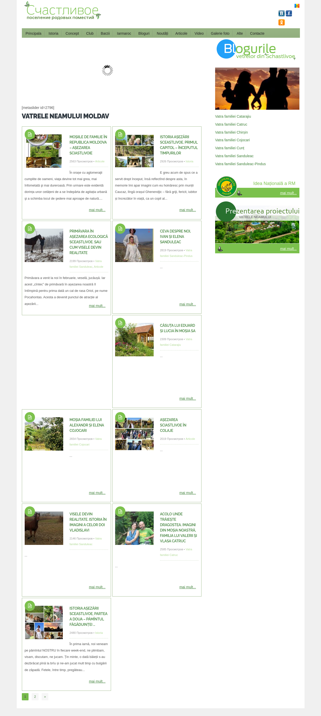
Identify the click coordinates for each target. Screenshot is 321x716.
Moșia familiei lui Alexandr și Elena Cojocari (87, 425)
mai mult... (97, 210)
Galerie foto (220, 33)
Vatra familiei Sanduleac (234, 156)
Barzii (105, 33)
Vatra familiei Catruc (231, 124)
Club (90, 33)
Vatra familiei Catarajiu (233, 116)
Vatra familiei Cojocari (232, 140)
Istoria (53, 33)
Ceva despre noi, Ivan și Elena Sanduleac (175, 236)
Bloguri (144, 33)
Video (199, 33)
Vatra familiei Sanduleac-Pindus (240, 164)
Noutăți (162, 33)
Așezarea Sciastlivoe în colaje (173, 425)
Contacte (257, 33)
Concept (72, 33)
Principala (33, 33)
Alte (240, 33)
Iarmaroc (124, 33)
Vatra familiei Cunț (229, 148)
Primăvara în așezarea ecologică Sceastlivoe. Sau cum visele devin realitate (89, 242)
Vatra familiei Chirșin (231, 132)
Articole (181, 33)
